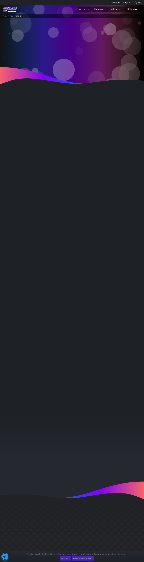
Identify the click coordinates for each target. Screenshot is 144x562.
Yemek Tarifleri (61, 111)
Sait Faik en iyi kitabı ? (113, 528)
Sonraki (32, 410)
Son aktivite (8, 16)
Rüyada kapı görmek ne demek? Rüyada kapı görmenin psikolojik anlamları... (54, 238)
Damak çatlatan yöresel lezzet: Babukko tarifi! (36, 163)
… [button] (18, 410)
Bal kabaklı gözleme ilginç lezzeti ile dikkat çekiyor (39, 102)
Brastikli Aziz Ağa (110, 538)
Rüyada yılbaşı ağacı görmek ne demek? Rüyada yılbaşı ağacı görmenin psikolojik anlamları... (63, 334)
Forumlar (99, 9)
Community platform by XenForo (72, 547)
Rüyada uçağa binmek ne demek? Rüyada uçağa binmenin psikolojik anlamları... (56, 304)
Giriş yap (60, 45)
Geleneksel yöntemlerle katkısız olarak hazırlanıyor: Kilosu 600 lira (48, 117)
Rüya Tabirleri (60, 187)
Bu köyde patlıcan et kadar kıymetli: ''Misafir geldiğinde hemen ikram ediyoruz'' (55, 147)
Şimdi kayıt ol (84, 45)
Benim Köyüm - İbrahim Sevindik (119, 533)
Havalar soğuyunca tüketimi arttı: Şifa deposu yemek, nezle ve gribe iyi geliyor (55, 132)
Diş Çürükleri (108, 523)
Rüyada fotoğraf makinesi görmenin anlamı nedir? (39, 395)
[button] (106, 9)
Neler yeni (115, 9)
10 (24, 410)
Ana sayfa (84, 9)
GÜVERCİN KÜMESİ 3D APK (116, 518)
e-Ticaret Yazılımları (46, 549)
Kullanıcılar (132, 9)
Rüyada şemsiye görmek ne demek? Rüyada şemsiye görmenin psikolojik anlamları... (59, 364)
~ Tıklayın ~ (72, 68)
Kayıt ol (18, 16)
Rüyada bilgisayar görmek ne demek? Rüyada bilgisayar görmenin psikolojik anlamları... (61, 274)
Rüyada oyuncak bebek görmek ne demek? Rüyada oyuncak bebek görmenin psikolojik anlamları (66, 208)
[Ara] (138, 2)
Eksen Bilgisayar (9, 549)
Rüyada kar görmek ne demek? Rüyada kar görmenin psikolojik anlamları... (53, 178)
